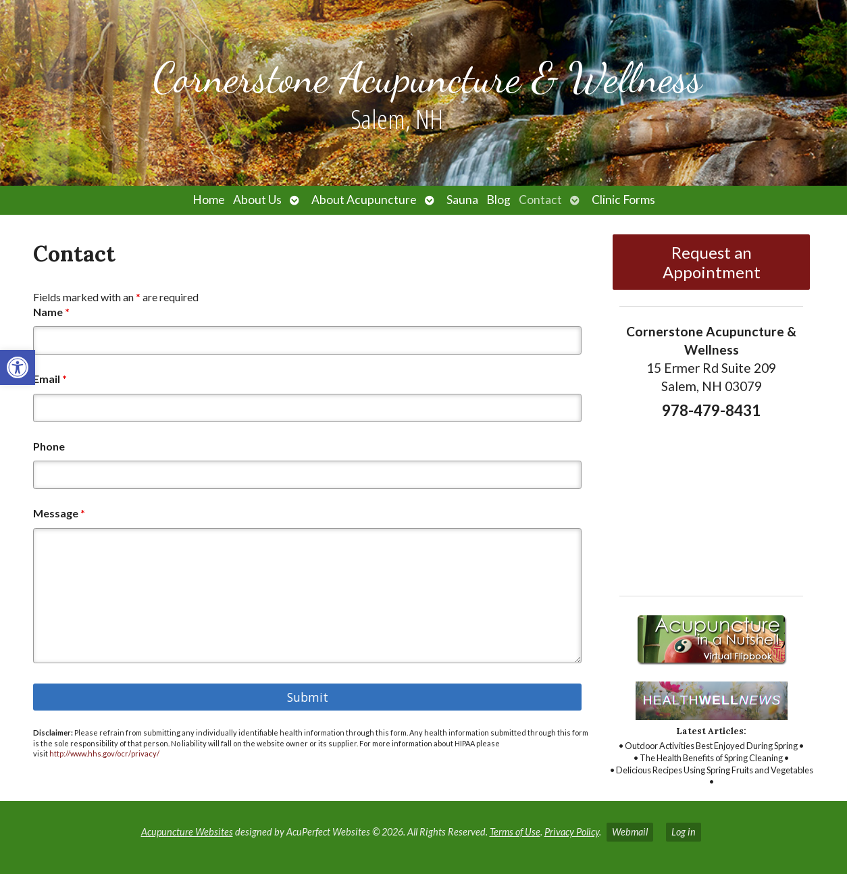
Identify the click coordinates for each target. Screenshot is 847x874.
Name (51, 311)
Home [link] (208, 199)
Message (59, 513)
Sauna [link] (462, 199)
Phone (49, 446)
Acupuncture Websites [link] (187, 832)
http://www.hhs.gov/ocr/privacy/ (104, 753)
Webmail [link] (630, 832)
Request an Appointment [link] (712, 262)
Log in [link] (683, 832)
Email (50, 378)
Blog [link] (498, 199)
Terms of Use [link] (515, 832)
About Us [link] (257, 199)
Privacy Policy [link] (571, 832)
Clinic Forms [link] (623, 199)
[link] (17, 367)
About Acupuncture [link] (364, 199)
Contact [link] (540, 199)
